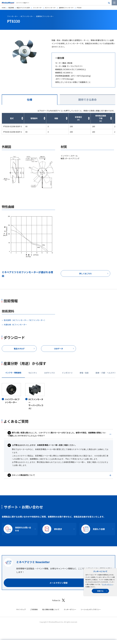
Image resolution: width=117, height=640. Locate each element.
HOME (4, 8)
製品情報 (11, 8)
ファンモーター (37, 8)
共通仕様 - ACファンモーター (15, 324)
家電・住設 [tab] (84, 372)
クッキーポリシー (107, 584)
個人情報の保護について (50, 609)
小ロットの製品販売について (21, 475)
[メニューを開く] (114, 2)
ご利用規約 (34, 609)
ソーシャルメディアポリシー (91, 609)
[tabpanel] (58, 396)
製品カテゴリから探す (23, 8)
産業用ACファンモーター (66, 8)
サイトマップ (21, 609)
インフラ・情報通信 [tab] (13, 372)
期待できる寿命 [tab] (87, 99)
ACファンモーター (50, 8)
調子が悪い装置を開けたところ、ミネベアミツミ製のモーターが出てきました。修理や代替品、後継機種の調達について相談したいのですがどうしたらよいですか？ (57, 434)
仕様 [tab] (29, 99)
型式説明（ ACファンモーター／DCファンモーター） (25, 320)
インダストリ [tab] (67, 372)
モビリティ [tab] (32, 372)
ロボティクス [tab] (49, 372)
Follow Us (58, 600)
